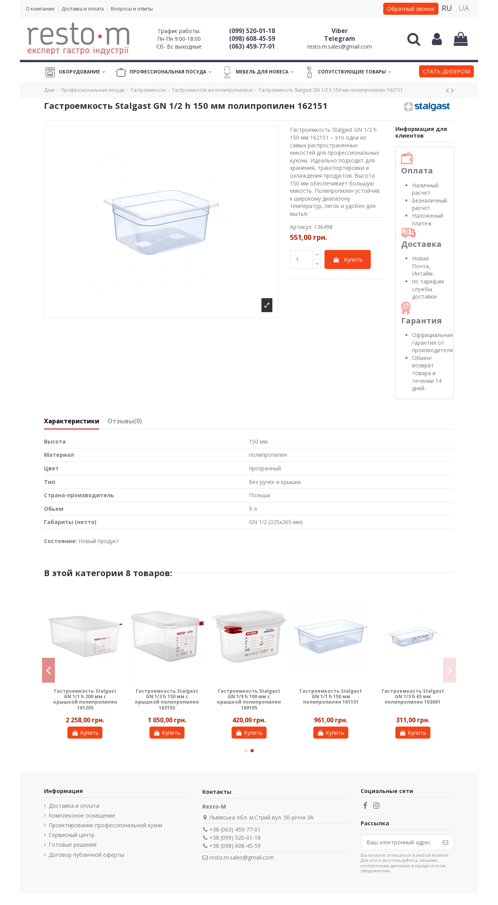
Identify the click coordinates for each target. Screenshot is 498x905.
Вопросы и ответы (132, 8)
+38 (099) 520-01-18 (235, 837)
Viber (339, 30)
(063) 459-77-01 (252, 46)
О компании (41, 8)
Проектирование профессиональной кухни (105, 825)
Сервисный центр (72, 835)
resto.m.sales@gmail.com (339, 46)
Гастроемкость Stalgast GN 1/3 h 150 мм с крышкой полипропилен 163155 (167, 699)
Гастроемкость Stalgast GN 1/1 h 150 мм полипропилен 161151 (331, 697)
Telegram (339, 38)
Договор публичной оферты (86, 854)
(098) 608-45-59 (252, 38)
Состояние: (60, 541)
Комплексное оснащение (82, 815)
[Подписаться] (445, 842)
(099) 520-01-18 (252, 30)
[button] (446, 72)
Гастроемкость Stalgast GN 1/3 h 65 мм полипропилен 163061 (413, 697)
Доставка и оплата (83, 8)
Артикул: (301, 227)
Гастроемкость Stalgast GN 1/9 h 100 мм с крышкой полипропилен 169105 (249, 699)
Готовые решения (72, 844)
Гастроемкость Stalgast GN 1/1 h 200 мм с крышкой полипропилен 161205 (85, 699)
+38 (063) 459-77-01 (235, 829)
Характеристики (71, 421)
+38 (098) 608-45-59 (235, 845)
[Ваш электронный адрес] (399, 842)
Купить (348, 259)
